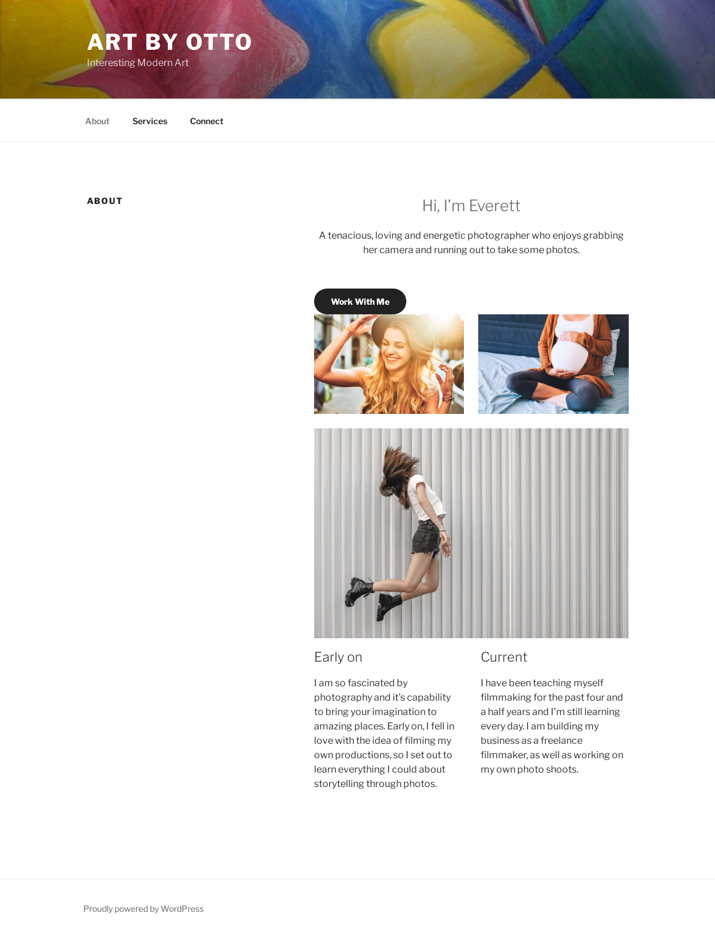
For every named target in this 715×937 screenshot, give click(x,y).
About (97, 121)
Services (149, 121)
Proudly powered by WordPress (143, 908)
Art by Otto (170, 42)
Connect (207, 121)
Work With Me (360, 301)
